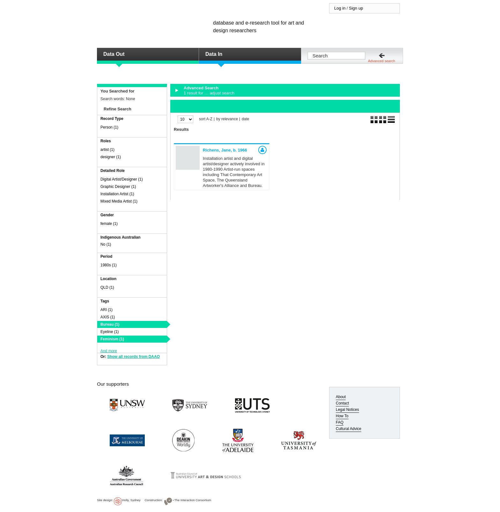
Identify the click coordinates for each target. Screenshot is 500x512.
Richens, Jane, (225, 150)
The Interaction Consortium (192, 500)
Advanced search (381, 61)
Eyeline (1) (109, 332)
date (245, 119)
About (341, 397)
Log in (339, 8)
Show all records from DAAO (133, 356)
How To (342, 416)
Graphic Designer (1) (118, 186)
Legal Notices (347, 409)
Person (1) (109, 127)
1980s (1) (108, 265)
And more (108, 351)
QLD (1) (107, 287)
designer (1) (110, 157)
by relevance (227, 119)
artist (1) (107, 149)
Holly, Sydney (131, 500)
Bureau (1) (109, 324)
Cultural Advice (348, 429)
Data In (213, 54)
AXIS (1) (107, 317)
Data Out (114, 54)
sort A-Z (205, 119)
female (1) (109, 223)
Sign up (356, 8)
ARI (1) (106, 310)
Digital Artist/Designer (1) (121, 179)
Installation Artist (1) (117, 194)
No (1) (105, 244)
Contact (342, 403)
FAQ (339, 422)
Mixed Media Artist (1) (118, 201)
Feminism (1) (112, 339)
